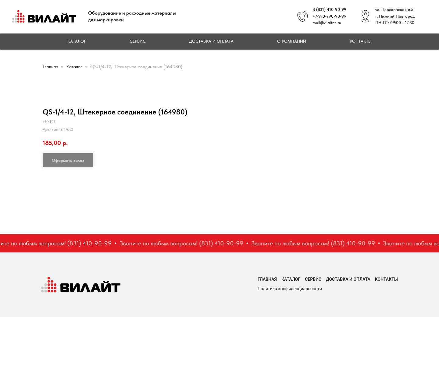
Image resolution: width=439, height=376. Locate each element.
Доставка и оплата (211, 41)
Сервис (138, 41)
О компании (291, 41)
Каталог (76, 41)
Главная (50, 67)
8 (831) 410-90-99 (329, 9)
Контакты (361, 41)
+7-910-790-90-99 (329, 16)
